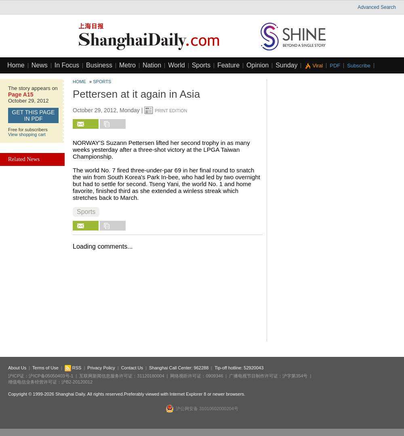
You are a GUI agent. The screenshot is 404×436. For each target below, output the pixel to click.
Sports (201, 65)
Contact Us (132, 367)
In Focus (67, 65)
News (40, 65)
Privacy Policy (101, 367)
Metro (127, 65)
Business (99, 65)
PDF (335, 66)
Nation (152, 65)
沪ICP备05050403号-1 (51, 375)
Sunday (286, 65)
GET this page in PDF (33, 115)
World (176, 65)
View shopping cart (27, 134)
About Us (17, 367)
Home (16, 65)
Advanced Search (377, 7)
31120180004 (150, 375)
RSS (73, 367)
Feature (228, 65)
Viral (317, 66)
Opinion (257, 65)
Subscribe (358, 66)
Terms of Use (45, 367)
